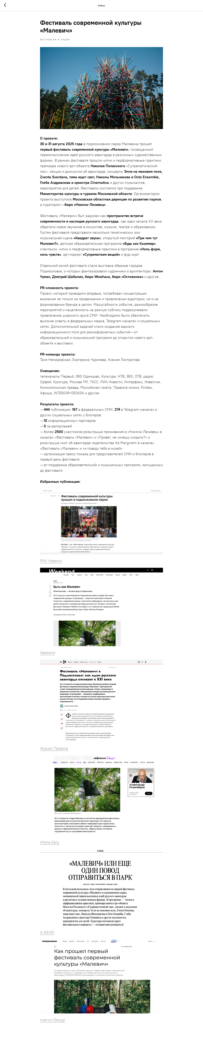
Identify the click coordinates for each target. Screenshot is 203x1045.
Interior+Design (52, 1020)
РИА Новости (51, 561)
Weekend (47, 653)
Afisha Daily (49, 842)
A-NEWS (47, 932)
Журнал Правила (54, 748)
